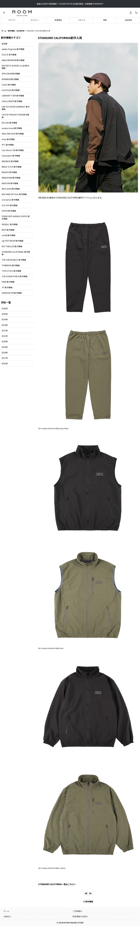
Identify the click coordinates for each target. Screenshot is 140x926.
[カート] (136, 12)
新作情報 (88, 901)
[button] (3, 12)
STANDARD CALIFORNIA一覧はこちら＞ (57, 884)
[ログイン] (130, 12)
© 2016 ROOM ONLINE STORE (70, 922)
